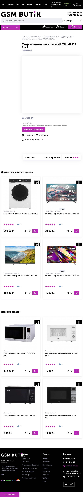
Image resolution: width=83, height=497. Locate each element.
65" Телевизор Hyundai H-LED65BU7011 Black (62, 276)
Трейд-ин (46, 478)
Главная (45, 458)
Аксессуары (26, 475)
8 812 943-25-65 (74, 15)
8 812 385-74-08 (74, 13)
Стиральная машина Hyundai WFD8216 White (21, 214)
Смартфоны (26, 458)
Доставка (10, 5)
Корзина (75, 27)
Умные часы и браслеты (30, 465)
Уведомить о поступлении (33, 129)
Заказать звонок (71, 466)
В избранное (43, 135)
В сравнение (30, 135)
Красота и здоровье (29, 478)
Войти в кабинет (78, 4)
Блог (45, 5)
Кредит (29, 5)
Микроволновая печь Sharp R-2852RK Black (20, 415)
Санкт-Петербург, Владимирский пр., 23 (56, 5)
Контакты (38, 5)
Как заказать (20, 5)
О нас (2, 5)
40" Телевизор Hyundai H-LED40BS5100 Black (21, 276)
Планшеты (25, 462)
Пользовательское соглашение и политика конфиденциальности (9, 468)
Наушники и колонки (29, 468)
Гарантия (46, 475)
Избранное (60, 27)
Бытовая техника (28, 471)
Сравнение (47, 27)
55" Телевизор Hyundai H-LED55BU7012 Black (62, 214)
